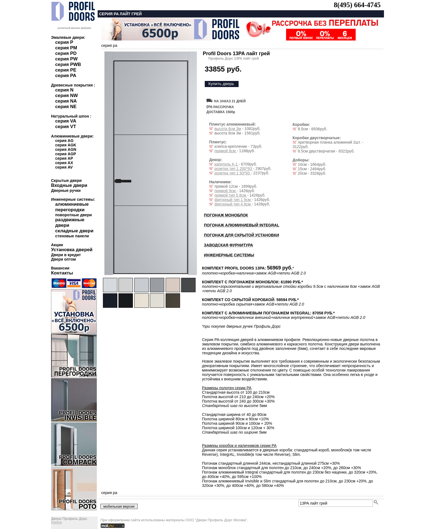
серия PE (65, 70)
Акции (57, 245)
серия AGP (65, 154)
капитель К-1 (226, 164)
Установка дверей (71, 249)
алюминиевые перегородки (72, 207)
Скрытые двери (66, 180)
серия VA (65, 121)
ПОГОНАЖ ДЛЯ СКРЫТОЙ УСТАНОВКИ (241, 235)
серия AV (64, 167)
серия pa (109, 45)
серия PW (66, 59)
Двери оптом (63, 259)
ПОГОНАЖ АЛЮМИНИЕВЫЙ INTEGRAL (241, 225)
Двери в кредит (66, 255)
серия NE (66, 106)
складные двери (74, 230)
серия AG (64, 140)
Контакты (62, 273)
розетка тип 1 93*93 (232, 173)
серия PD (66, 53)
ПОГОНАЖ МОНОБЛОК (226, 215)
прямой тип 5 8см (230, 195)
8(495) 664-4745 (357, 5)
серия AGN (65, 149)
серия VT (65, 126)
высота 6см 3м (227, 128)
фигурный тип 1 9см (233, 199)
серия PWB (68, 64)
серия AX (64, 163)
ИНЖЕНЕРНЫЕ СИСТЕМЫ (229, 255)
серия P (64, 42)
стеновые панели (72, 236)
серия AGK (65, 145)
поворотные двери (73, 215)
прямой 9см (225, 191)
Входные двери (69, 185)
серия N (64, 90)
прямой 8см (225, 151)
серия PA (65, 75)
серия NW (66, 95)
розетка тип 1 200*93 (233, 168)
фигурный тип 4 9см (233, 204)
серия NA (66, 101)
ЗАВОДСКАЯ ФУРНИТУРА (228, 245)
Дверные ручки (66, 190)
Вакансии (60, 268)
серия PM (66, 47)
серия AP (64, 158)
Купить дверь (221, 83)
